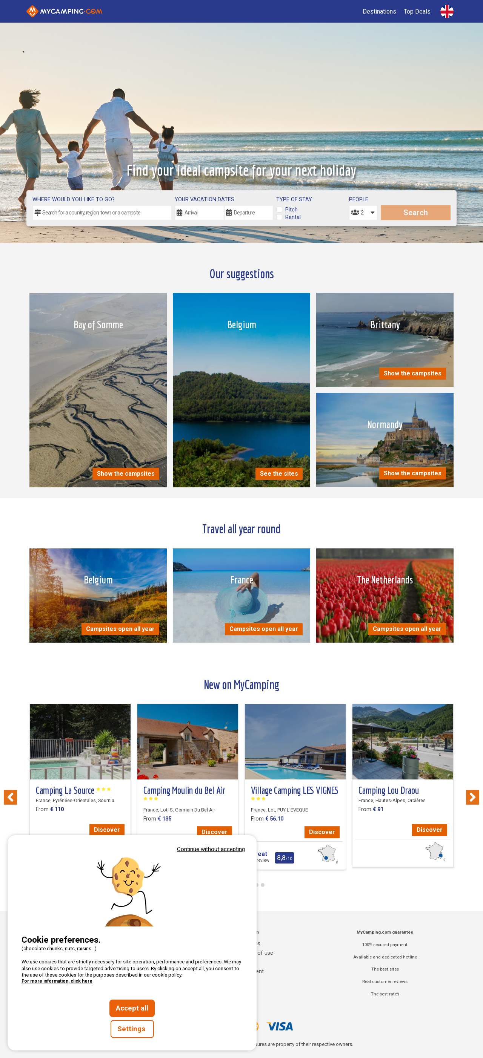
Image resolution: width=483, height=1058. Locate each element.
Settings (132, 1029)
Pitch (291, 210)
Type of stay (294, 199)
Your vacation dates (204, 199)
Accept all (132, 1008)
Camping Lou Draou (388, 790)
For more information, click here (57, 981)
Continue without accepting (211, 849)
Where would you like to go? (73, 199)
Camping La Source (73, 790)
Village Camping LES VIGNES (294, 793)
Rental (293, 217)
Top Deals (417, 11)
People (358, 199)
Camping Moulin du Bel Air (184, 793)
